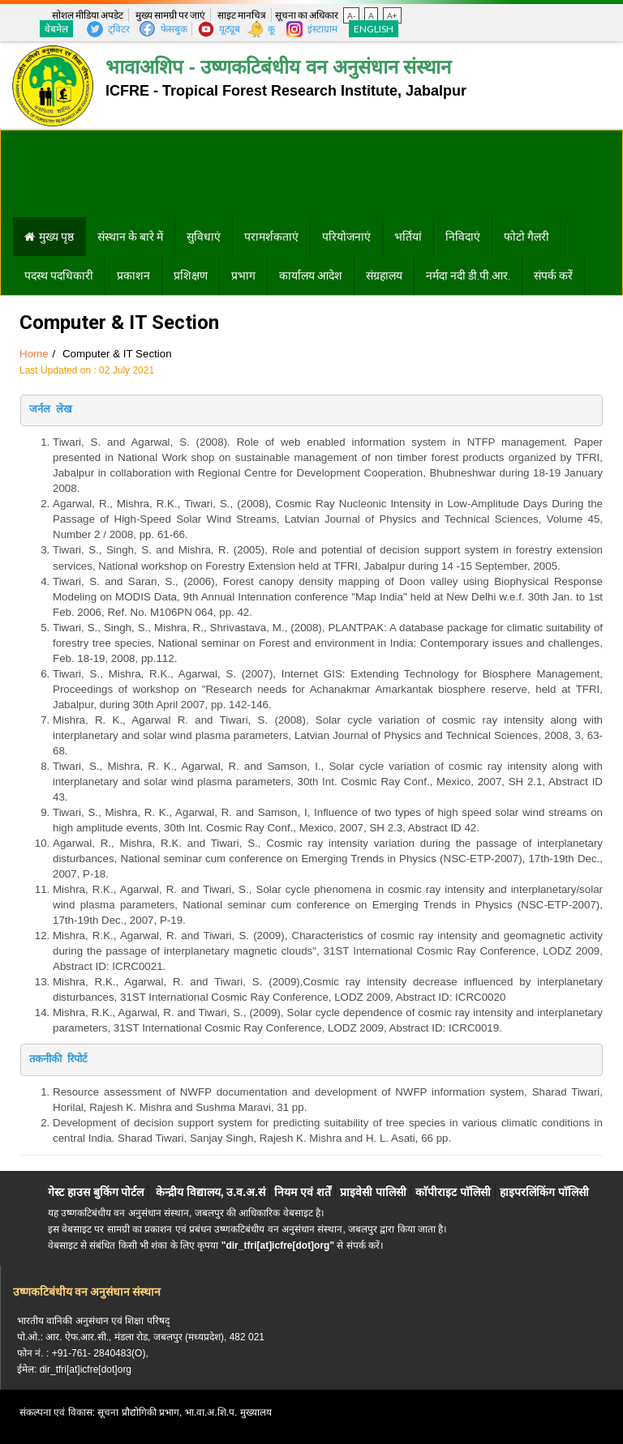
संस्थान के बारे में (130, 236)
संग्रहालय (384, 275)
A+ (392, 15)
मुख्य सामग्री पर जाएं (170, 15)
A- (351, 15)
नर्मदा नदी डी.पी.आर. (468, 275)
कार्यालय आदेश (310, 275)
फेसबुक (174, 29)
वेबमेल (56, 29)
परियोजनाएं (346, 236)
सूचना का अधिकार (306, 15)
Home (34, 354)
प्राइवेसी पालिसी (373, 1192)
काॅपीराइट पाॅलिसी (453, 1192)
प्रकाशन (133, 275)
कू (271, 29)
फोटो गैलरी (526, 236)
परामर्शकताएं (271, 236)
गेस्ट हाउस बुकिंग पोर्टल (96, 1192)
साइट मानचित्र (241, 15)
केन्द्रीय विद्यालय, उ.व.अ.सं (210, 1192)
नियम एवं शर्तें (302, 1192)
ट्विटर (119, 29)
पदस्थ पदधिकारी (58, 275)
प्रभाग (243, 275)
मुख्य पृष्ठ (56, 236)
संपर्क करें (553, 275)
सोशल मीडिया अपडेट (87, 15)
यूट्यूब (229, 29)
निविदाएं (462, 236)
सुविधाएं (204, 236)
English (373, 29)
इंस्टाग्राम (322, 29)
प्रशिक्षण (191, 275)
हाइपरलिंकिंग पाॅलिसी (544, 1192)
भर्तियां (408, 236)
